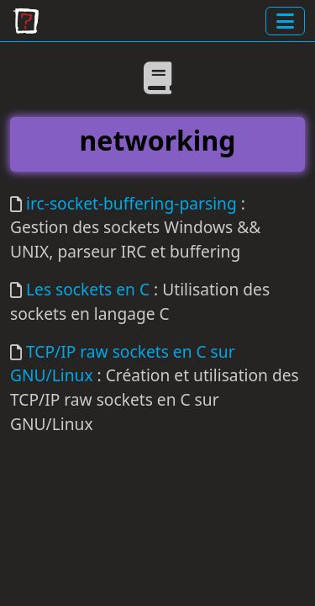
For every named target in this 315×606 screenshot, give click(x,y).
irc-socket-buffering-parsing (131, 203)
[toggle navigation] (285, 21)
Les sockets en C (88, 289)
